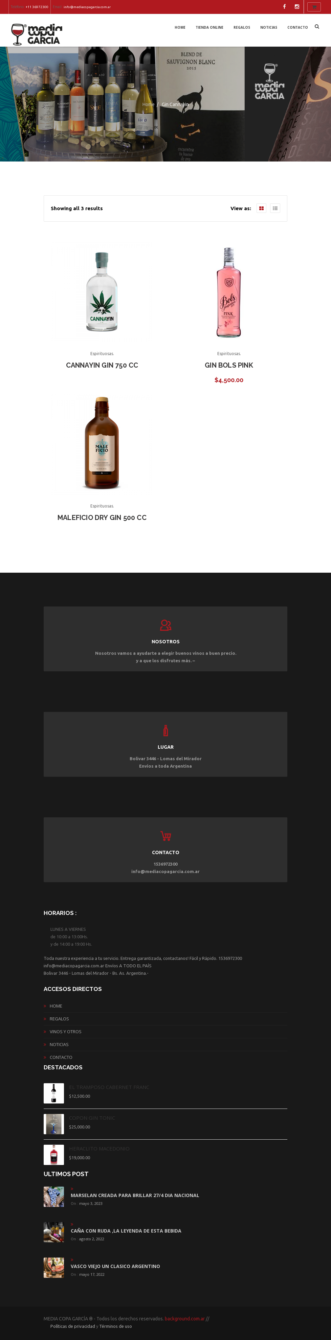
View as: (240, 208)
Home (180, 27)
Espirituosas (101, 353)
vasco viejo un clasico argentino (115, 1266)
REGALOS (242, 27)
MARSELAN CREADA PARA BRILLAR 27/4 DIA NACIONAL (135, 1195)
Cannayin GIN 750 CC (102, 365)
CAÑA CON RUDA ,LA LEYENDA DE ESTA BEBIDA (126, 1230)
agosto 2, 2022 (91, 1238)
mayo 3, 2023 (91, 1203)
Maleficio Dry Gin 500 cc (102, 518)
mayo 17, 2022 (92, 1274)
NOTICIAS (268, 27)
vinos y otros (66, 1031)
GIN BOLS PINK (229, 365)
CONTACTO (297, 27)
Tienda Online (209, 27)
